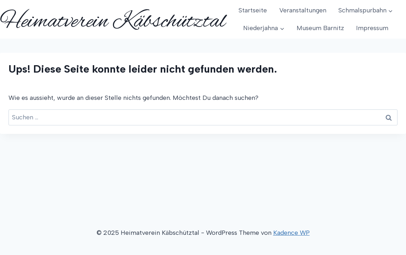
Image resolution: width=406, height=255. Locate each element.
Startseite (253, 10)
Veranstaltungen (302, 10)
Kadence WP (291, 233)
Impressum (372, 28)
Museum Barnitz (320, 28)
